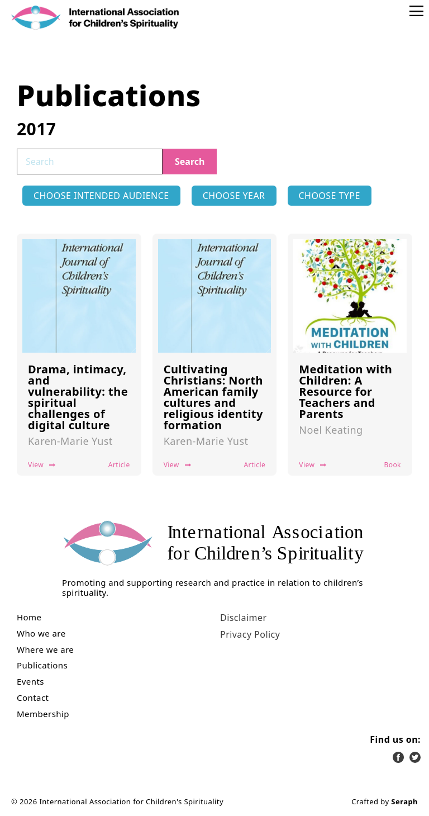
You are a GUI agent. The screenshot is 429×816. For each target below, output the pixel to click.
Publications (42, 665)
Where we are (45, 649)
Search (189, 161)
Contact (33, 697)
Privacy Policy (250, 634)
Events (30, 681)
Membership (43, 714)
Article (119, 464)
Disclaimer (243, 617)
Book (392, 464)
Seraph (404, 801)
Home (29, 617)
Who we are (41, 633)
